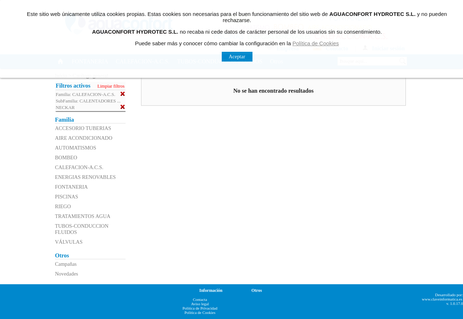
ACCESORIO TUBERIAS (83, 128)
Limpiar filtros (110, 86)
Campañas (66, 264)
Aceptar (237, 56)
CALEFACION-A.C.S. (79, 167)
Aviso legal (200, 304)
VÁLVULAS (68, 242)
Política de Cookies (200, 312)
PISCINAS (66, 197)
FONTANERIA (71, 187)
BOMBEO (66, 157)
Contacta (200, 299)
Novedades (66, 274)
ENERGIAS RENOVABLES (85, 177)
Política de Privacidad (199, 308)
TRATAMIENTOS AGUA (82, 216)
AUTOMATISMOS (75, 148)
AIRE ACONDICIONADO (83, 138)
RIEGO (63, 206)
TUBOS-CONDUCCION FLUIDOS (82, 229)
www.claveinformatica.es (442, 299)
